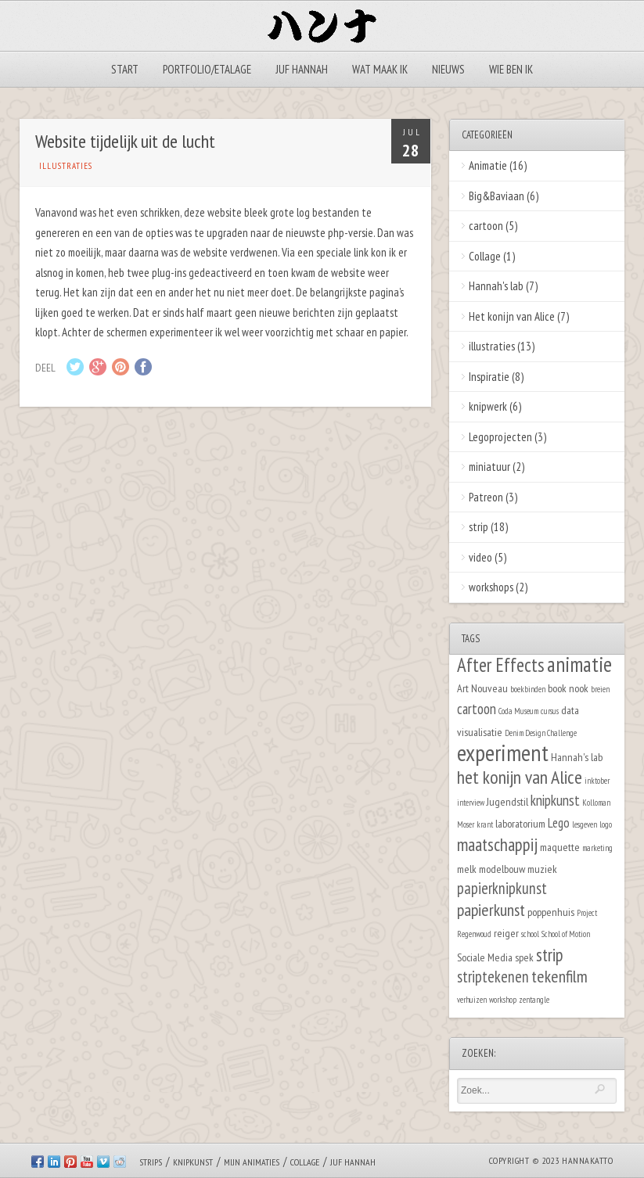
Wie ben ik (511, 69)
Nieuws (448, 69)
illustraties (65, 165)
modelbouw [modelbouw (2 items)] (502, 868)
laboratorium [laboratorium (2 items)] (520, 823)
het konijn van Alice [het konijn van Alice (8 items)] (519, 777)
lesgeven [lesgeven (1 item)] (584, 824)
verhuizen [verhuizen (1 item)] (472, 999)
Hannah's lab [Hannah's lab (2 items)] (577, 756)
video (480, 557)
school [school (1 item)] (530, 933)
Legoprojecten (500, 436)
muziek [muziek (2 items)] (542, 868)
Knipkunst (193, 1162)
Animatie (488, 165)
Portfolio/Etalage (207, 69)
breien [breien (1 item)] (600, 689)
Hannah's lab (496, 285)
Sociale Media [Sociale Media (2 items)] (485, 957)
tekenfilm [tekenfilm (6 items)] (559, 976)
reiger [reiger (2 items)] (506, 932)
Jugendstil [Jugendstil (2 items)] (507, 801)
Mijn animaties (251, 1162)
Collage (485, 256)
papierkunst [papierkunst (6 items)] (491, 910)
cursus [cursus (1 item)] (550, 711)
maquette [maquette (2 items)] (560, 846)
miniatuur (489, 466)
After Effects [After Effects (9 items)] (501, 664)
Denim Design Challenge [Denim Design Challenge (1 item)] (541, 732)
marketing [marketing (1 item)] (597, 847)
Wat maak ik (380, 69)
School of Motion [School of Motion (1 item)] (565, 933)
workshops (491, 587)
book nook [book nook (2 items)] (568, 688)
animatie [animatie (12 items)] (579, 664)
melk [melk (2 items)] (467, 868)
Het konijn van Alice (512, 316)
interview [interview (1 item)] (470, 802)
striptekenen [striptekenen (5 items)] (493, 976)
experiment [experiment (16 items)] (503, 752)
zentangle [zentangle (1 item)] (534, 999)
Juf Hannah (301, 69)
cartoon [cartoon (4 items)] (476, 708)
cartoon (486, 225)
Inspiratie (489, 376)
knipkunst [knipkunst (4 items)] (555, 800)
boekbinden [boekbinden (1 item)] (527, 689)
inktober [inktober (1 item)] (597, 780)
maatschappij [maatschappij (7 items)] (497, 844)
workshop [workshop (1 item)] (502, 999)
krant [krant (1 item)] (485, 824)
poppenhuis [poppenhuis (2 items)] (550, 911)
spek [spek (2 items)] (524, 957)
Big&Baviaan (496, 196)
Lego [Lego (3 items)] (559, 822)
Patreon (486, 497)
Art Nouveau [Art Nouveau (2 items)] (482, 688)
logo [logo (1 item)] (605, 824)
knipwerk (488, 406)
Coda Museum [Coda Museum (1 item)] (518, 711)
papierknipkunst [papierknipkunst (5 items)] (502, 888)
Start (125, 69)
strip (478, 526)
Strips (150, 1162)
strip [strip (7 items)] (549, 954)
